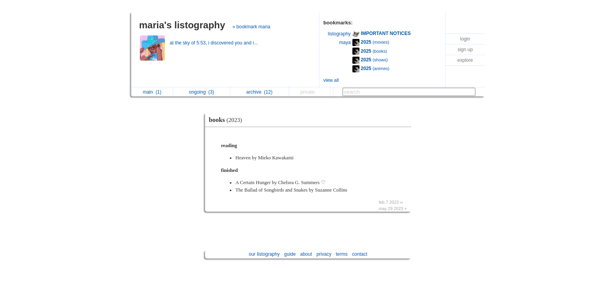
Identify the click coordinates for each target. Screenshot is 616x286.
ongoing (201, 92)
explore (465, 60)
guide (289, 254)
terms (342, 254)
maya (344, 42)
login (465, 39)
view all (331, 80)
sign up (465, 49)
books (227, 120)
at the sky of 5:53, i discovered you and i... (214, 43)
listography (339, 34)
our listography (264, 254)
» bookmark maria (251, 27)
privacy (323, 254)
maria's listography (182, 25)
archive (259, 92)
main (152, 92)
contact (359, 254)
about (306, 254)
